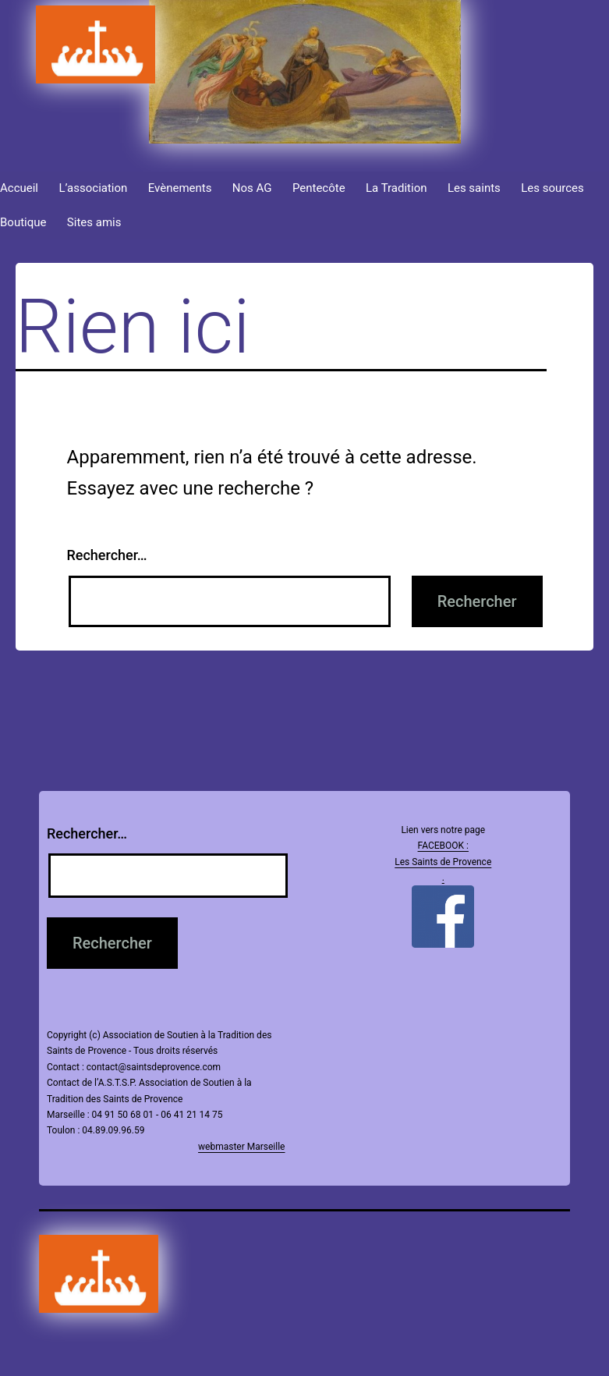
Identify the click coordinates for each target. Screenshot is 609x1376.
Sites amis (94, 222)
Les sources (552, 188)
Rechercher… (107, 555)
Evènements (180, 188)
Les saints (474, 188)
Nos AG (252, 188)
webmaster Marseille (241, 1146)
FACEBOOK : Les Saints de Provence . (443, 861)
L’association (92, 188)
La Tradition (396, 188)
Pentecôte (318, 188)
